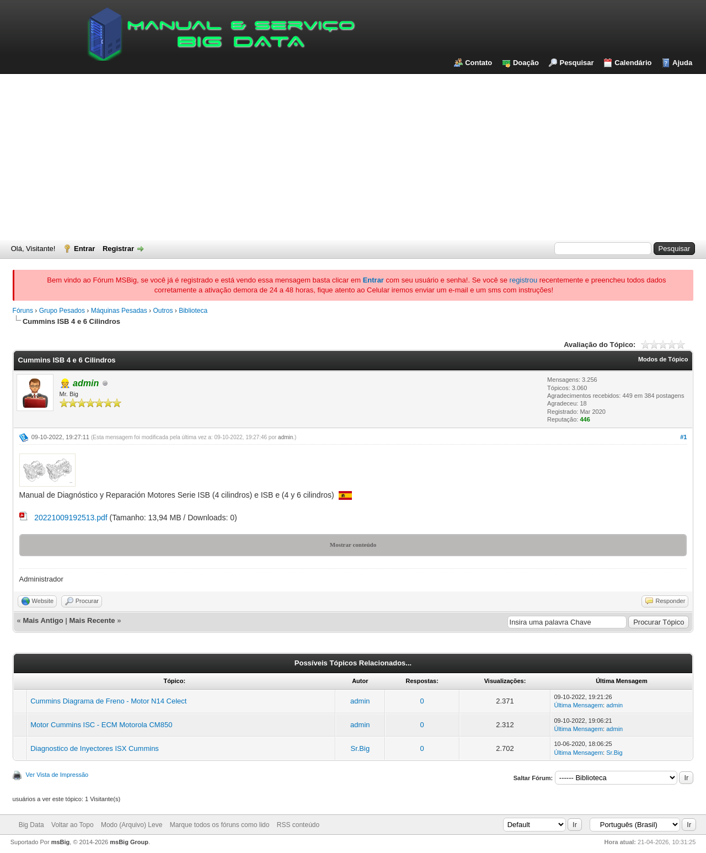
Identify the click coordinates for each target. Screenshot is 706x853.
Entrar (84, 248)
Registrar (118, 248)
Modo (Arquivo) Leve (131, 825)
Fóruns (23, 310)
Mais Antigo (43, 620)
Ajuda (682, 62)
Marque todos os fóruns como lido (220, 825)
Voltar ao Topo (72, 825)
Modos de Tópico (663, 359)
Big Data (31, 825)
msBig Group (129, 842)
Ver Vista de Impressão (57, 774)
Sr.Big (360, 748)
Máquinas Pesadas (119, 310)
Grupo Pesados (62, 310)
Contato (478, 62)
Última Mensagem (578, 705)
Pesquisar (576, 62)
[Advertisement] (353, 156)
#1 (683, 437)
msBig (60, 842)
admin (285, 437)
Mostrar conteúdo (353, 544)
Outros (163, 310)
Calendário (632, 62)
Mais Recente (92, 620)
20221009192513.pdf (70, 517)
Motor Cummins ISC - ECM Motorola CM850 (101, 725)
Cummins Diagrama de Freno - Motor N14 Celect (108, 701)
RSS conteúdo (298, 825)
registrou (524, 280)
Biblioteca (193, 310)
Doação (526, 62)
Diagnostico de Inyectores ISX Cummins (94, 748)
